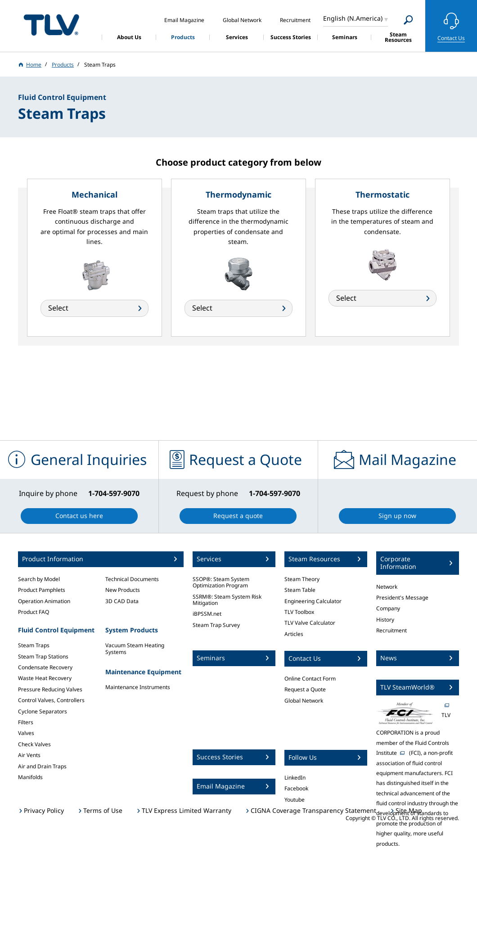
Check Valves (34, 744)
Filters (25, 722)
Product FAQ (33, 612)
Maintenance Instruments (137, 687)
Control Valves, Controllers (51, 700)
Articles (293, 634)
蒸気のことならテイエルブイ (51, 24)
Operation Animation (44, 601)
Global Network (303, 700)
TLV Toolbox (299, 612)
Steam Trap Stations (43, 656)
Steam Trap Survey (216, 625)
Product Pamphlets (41, 590)
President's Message (402, 597)
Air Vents (29, 755)
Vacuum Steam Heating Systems (134, 648)
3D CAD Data (122, 601)
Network (386, 587)
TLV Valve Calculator (309, 623)
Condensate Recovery (45, 667)
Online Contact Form (310, 678)
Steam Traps (34, 645)
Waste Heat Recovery (45, 678)
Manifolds (30, 777)
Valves (26, 733)
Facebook (296, 788)
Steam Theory (302, 579)
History (385, 619)
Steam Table (299, 590)
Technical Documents (132, 579)
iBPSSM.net (207, 614)
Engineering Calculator (313, 601)
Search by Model (39, 579)
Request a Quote (305, 689)
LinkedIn (295, 777)
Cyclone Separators (42, 711)
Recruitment (391, 630)
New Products (122, 590)
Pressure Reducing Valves (50, 689)
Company (388, 608)
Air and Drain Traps (42, 766)
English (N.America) (352, 18)
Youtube (294, 799)
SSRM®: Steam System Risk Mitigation (227, 600)
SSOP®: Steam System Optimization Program (221, 582)
